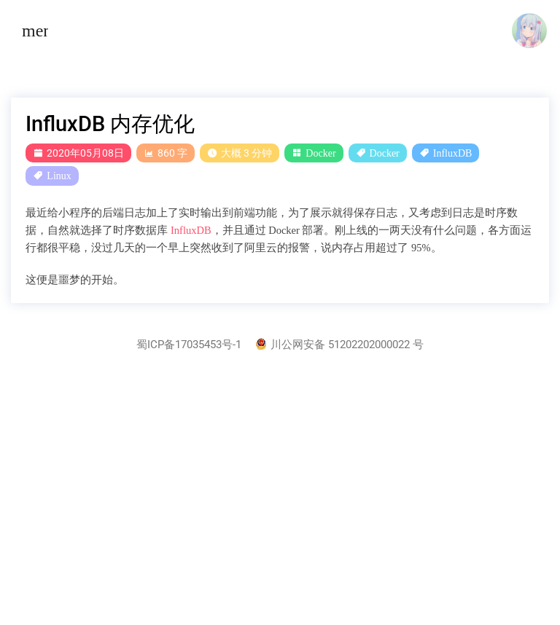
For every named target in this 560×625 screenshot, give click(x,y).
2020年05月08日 (78, 153)
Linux (59, 175)
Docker (320, 153)
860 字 (165, 153)
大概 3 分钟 (239, 153)
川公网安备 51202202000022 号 (340, 345)
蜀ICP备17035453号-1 (188, 345)
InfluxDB (452, 153)
